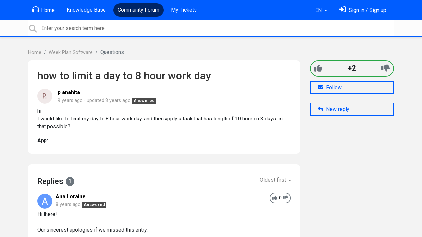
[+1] (318, 68)
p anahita (69, 92)
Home (43, 9)
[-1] (385, 68)
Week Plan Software (71, 52)
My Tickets (184, 10)
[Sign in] (362, 10)
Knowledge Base (86, 10)
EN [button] (319, 10)
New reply (333, 109)
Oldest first (273, 180)
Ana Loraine (71, 196)
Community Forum (138, 10)
